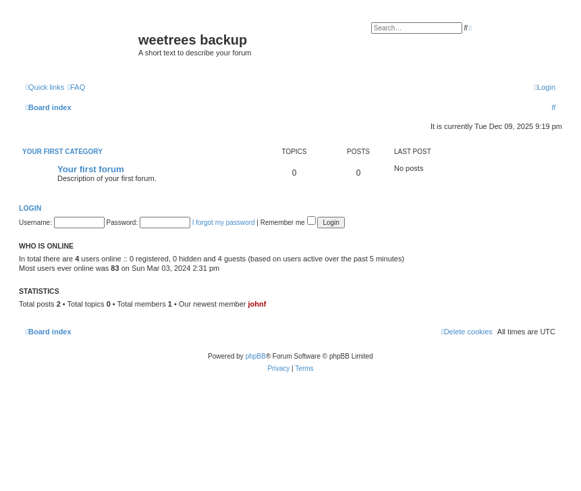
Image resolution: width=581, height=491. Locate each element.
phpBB (256, 356)
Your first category (62, 151)
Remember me (288, 222)
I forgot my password (223, 222)
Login (30, 208)
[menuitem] (76, 87)
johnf (257, 304)
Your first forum (90, 169)
